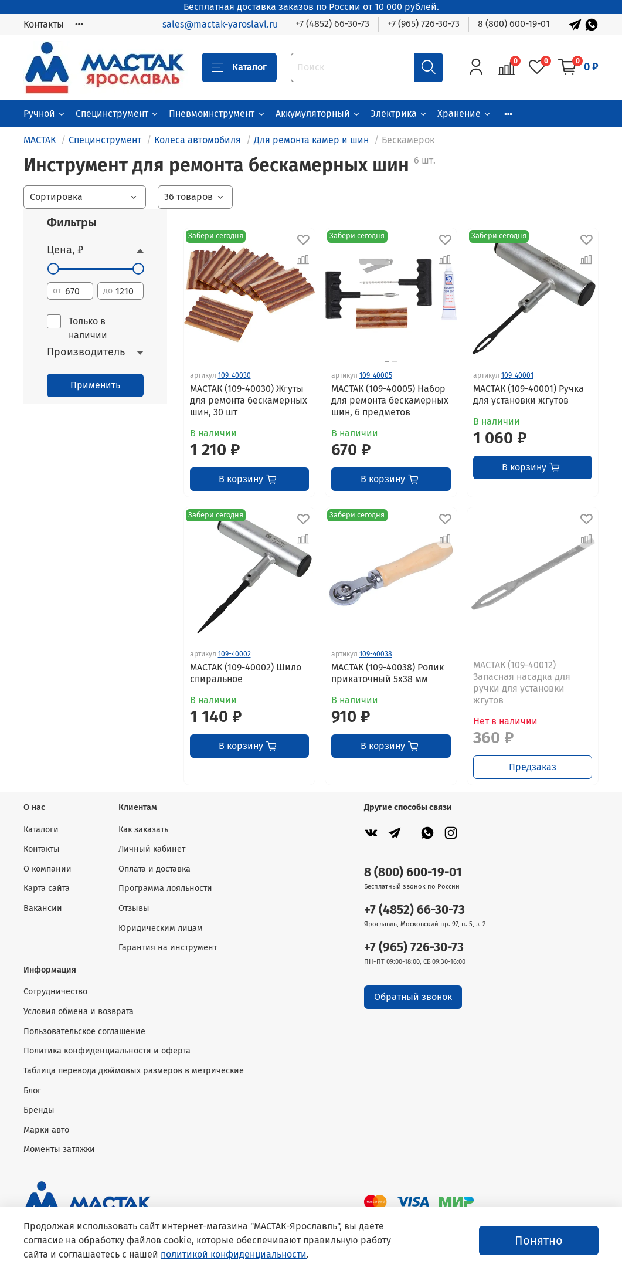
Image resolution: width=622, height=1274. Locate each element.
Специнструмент (117, 113)
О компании (47, 869)
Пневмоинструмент (217, 113)
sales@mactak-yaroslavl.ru (220, 24)
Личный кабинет (151, 849)
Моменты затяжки (59, 1149)
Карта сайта (46, 888)
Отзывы (133, 908)
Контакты (43, 24)
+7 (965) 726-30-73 (424, 23)
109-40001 (517, 375)
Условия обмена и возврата (78, 1012)
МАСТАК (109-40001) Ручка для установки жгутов (528, 394)
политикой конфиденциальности (234, 1254)
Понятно (539, 1241)
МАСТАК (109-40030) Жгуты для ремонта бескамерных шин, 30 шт (248, 400)
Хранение (464, 113)
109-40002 (234, 654)
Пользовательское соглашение (84, 1031)
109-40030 (234, 375)
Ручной (44, 113)
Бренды (39, 1110)
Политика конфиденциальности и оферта (107, 1051)
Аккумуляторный (318, 113)
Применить (95, 385)
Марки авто (46, 1130)
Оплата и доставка (154, 869)
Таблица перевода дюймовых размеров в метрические (133, 1071)
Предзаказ (532, 766)
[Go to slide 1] (387, 361)
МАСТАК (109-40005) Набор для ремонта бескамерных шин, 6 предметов (389, 400)
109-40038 (375, 654)
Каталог (239, 67)
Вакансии (42, 908)
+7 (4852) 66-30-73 (332, 23)
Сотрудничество (55, 992)
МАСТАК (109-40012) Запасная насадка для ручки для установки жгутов (521, 682)
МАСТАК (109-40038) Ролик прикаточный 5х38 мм (387, 673)
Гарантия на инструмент (167, 948)
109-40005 (375, 375)
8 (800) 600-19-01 (514, 23)
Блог (32, 1091)
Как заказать (143, 830)
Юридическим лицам (160, 928)
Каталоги (41, 830)
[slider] (53, 268)
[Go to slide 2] (394, 361)
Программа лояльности (165, 888)
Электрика (399, 113)
